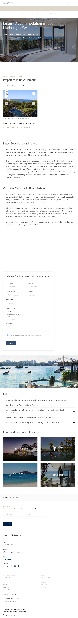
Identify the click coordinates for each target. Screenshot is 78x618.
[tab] (40, 401)
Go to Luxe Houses (9, 598)
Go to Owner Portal (9, 601)
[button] (40, 400)
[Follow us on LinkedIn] (7, 566)
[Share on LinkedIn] (17, 497)
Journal (6, 589)
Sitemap (43, 587)
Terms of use (23, 611)
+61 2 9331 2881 (8, 545)
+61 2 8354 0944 (8, 559)
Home (5, 13)
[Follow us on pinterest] (18, 566)
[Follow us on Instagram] (15, 566)
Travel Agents (46, 577)
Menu (73, 3)
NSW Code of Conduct (10, 595)
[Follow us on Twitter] (11, 566)
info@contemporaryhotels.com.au (13, 552)
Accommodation (17, 13)
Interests (6, 577)
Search (43, 582)
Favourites (45, 584)
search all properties (16, 85)
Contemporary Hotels (19, 609)
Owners (6, 584)
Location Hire (8, 582)
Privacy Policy (13, 611)
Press (43, 575)
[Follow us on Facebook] (3, 566)
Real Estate (45, 580)
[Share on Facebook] (13, 497)
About (5, 580)
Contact (6, 587)
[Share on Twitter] (10, 497)
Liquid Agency (11, 615)
